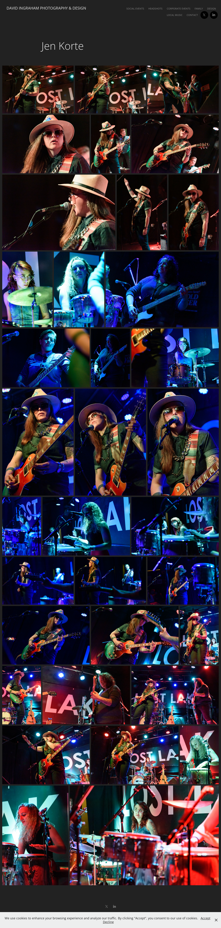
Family (199, 8)
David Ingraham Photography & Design (46, 8)
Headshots (155, 8)
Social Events (135, 8)
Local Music (174, 15)
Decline (108, 922)
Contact (192, 15)
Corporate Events (178, 8)
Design (211, 8)
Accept (205, 918)
